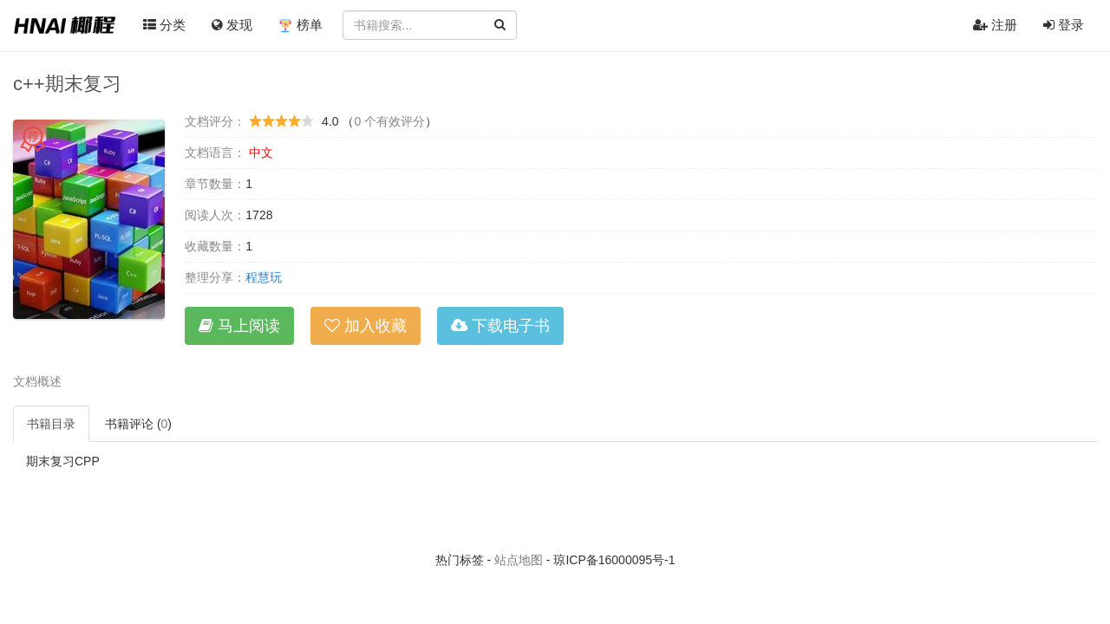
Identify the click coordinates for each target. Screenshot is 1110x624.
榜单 (300, 25)
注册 (995, 24)
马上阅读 (239, 326)
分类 (164, 24)
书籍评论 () (138, 424)
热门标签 (459, 560)
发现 (232, 24)
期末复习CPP (63, 461)
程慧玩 (263, 277)
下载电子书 (500, 326)
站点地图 (518, 560)
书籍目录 (51, 424)
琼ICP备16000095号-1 (614, 560)
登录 (1063, 24)
